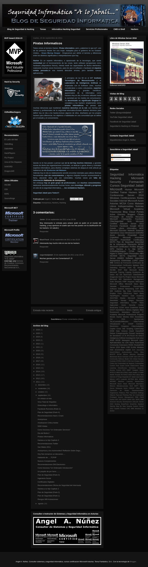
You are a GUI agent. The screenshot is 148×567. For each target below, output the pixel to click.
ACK (133, 350)
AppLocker (114, 305)
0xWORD (8, 166)
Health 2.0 (136, 372)
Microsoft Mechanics (136, 384)
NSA (132, 317)
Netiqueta (119, 388)
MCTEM (131, 379)
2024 (38, 337)
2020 (38, 351)
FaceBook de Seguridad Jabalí (123, 122)
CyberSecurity (138, 291)
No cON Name (128, 343)
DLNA (127, 365)
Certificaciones (128, 198)
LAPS (118, 379)
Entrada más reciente (43, 310)
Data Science (121, 331)
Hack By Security (136, 268)
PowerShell (125, 240)
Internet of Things (116, 377)
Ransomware (138, 286)
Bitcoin (125, 354)
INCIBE (7, 185)
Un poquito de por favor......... (49, 471)
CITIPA (118, 361)
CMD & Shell (119, 29)
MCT (141, 192)
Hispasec (131, 282)
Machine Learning (125, 381)
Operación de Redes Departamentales (127, 390)
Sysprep (129, 406)
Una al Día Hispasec (13, 162)
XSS (111, 350)
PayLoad (119, 395)
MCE (141, 228)
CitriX (142, 361)
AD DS (119, 275)
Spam (123, 347)
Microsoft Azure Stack (118, 384)
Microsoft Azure (136, 200)
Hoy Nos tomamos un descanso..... (51, 454)
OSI (6, 189)
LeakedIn (124, 379)
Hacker (141, 251)
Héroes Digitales (132, 310)
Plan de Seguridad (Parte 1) (49, 496)
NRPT (136, 386)
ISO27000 (114, 298)
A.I (124, 324)
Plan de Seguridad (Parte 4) (49, 412)
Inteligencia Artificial (117, 338)
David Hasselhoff (136, 331)
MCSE (141, 226)
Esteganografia (122, 333)
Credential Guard (137, 308)
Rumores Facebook (119, 226)
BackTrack (127, 275)
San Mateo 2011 (44, 447)
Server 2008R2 (117, 258)
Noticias (139, 206)
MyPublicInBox (115, 343)
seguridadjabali (46, 255)
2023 (38, 340)
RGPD (124, 399)
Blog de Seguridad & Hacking (20, 29)
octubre (41, 392)
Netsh (126, 388)
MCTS (122, 256)
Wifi (111, 291)
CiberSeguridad (116, 221)
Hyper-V (113, 253)
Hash (130, 372)
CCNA (131, 251)
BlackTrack (44, 240)
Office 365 (140, 388)
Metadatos (126, 312)
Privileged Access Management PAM (124, 397)
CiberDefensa (138, 275)
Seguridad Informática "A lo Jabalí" (13, 257)
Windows (114, 198)
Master (123, 298)
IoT (130, 377)
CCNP (131, 357)
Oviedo (113, 228)
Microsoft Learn (137, 340)
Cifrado (140, 214)
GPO (112, 249)
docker (112, 411)
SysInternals (139, 319)
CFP (138, 357)
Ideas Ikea (140, 374)
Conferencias (116, 195)
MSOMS (113, 381)
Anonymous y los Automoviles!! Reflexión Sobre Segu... (60, 451)
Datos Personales (131, 253)
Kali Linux (140, 338)
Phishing (126, 395)
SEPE (138, 399)
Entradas (116, 155)
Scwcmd (113, 402)
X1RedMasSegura (118, 251)
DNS (142, 265)
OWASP (131, 388)
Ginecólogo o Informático (47, 405)
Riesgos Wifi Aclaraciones (48, 499)
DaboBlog (8, 144)
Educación (132, 244)
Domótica (132, 368)
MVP (120, 270)
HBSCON (119, 372)
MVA (130, 221)
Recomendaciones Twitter (48, 444)
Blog (125, 212)
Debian (112, 333)
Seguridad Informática (127, 174)
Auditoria (118, 291)
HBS (142, 253)
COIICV (124, 361)
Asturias (114, 203)
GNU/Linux (127, 293)
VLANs (133, 347)
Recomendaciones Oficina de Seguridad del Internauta (59, 485)
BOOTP (112, 354)
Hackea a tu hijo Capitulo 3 (48, 440)
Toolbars (123, 408)
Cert (132, 361)
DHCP (112, 310)
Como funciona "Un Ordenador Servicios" (54, 430)
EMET (129, 370)
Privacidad (132, 235)
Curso (130, 203)
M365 (112, 340)
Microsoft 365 (116, 279)
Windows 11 (139, 408)
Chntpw (137, 361)
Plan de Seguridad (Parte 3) (49, 475)
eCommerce (119, 350)
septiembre (42, 395)
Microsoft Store (131, 284)
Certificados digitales (131, 265)
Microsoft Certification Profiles (123, 247)
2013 (38, 375)
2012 (38, 378)
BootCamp (114, 308)
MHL (136, 379)
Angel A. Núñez (50, 199)
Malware (139, 203)
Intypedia (125, 377)
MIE (111, 263)
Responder (44, 231)
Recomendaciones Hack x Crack (50, 416)
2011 (38, 382)
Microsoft (116, 189)
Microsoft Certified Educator (127, 222)
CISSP (130, 324)
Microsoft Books (137, 270)
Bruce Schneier (123, 357)
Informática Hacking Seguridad (66, 29)
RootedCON (139, 345)
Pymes (140, 212)
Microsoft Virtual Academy (127, 209)
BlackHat (140, 354)
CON (128, 361)
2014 (38, 371)
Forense (122, 268)
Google (133, 226)
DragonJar (114, 277)
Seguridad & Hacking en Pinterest (124, 126)
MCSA (122, 203)
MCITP (141, 249)
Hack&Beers (120, 310)
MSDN (141, 379)
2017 (38, 361)
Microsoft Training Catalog (120, 272)
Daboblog (113, 268)
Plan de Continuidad (136, 395)
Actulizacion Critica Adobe (48, 423)
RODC (130, 345)
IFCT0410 (124, 374)
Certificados (138, 240)
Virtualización (115, 324)
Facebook (139, 219)
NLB (131, 386)
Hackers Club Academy (133, 296)
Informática (131, 228)
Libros (121, 228)
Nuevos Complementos (47, 461)
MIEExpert (140, 282)
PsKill (142, 397)
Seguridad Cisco (136, 256)
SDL (133, 399)
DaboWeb (8, 148)
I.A (123, 336)
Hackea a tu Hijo (125, 249)
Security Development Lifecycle (127, 402)
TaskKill (116, 408)
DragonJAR (9, 171)
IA (125, 336)
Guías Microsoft (137, 277)
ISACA (141, 336)
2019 (38, 354)
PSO (127, 393)
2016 (38, 365)
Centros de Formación (122, 263)
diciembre (42, 385)
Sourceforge (9, 198)
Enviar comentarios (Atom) (72, 319)
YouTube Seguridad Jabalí (121, 117)
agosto (41, 504)
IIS (137, 336)
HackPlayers (9, 153)
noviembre (42, 388)
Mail (125, 270)
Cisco (122, 233)
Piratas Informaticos (45, 437)
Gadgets (135, 370)
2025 (38, 333)
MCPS (112, 242)
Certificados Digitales (46, 482)
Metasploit (126, 340)
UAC (128, 408)
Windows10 (130, 233)
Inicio (69, 310)
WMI (132, 408)
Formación (136, 182)
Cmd (142, 235)
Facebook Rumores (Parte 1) (49, 409)
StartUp (112, 406)
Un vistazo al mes (45, 398)
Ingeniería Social (44, 478)
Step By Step (121, 406)
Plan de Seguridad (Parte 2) (49, 492)
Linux (141, 260)
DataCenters (134, 365)
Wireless (140, 347)
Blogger (140, 247)
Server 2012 (137, 224)
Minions (112, 386)
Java (137, 377)
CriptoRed (114, 237)
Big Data (127, 291)
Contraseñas (139, 363)
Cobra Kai (113, 363)
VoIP (137, 289)
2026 (38, 330)
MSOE (118, 340)
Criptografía (126, 219)
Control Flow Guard (117, 365)
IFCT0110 (131, 336)
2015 (38, 368)
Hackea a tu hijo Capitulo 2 (48, 489)
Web (142, 289)
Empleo (113, 293)
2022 (38, 344)
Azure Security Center (132, 305)
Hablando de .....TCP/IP (47, 457)
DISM (112, 331)
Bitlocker (133, 354)
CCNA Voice (124, 308)
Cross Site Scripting (124, 329)
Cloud (132, 212)
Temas (43, 29)
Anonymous (46, 203)
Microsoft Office (116, 284)
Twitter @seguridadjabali (120, 113)
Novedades (139, 317)
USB (128, 347)
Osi (111, 319)
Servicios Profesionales (97, 29)
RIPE (6, 194)
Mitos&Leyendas (122, 386)
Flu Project (9, 158)
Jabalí (134, 377)
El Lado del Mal (11, 139)
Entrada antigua (93, 310)
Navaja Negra (127, 300)
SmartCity (133, 404)
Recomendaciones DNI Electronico (51, 464)
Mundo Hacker (116, 317)
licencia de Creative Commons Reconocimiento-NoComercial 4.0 (13, 264)
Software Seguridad (135, 258)
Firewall (132, 333)
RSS (123, 319)
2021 (38, 347)
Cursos (115, 185)
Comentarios (118, 159)
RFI (120, 399)
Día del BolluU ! (44, 433)
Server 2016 (136, 195)
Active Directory (117, 214)
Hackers (134, 29)
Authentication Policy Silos (133, 352)
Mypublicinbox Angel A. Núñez (123, 140)
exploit (128, 350)
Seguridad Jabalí (132, 185)
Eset (120, 277)
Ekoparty (118, 282)
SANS (129, 399)
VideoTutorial (138, 322)
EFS (124, 370)
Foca (120, 293)
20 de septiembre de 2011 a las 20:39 (61, 219)
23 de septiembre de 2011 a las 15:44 (68, 255)
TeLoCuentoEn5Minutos (119, 322)
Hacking (62, 203)
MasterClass (139, 381)
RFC (116, 399)
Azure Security (117, 235)
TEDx (141, 303)
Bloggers (131, 214)
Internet (123, 200)
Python (112, 399)
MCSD (141, 244)
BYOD (119, 354)
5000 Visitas (42, 426)
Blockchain (113, 357)
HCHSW (113, 256)
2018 (38, 358)
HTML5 (125, 372)
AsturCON (140, 350)
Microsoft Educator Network (122, 230)
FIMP (125, 282)
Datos (120, 253)
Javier (42, 219)
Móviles (126, 317)
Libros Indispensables (121, 206)
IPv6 (134, 374)
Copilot (112, 329)
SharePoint (125, 404)
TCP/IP (134, 303)
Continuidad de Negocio (126, 363)
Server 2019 (115, 347)
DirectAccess (122, 368)
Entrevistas (126, 260)
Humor (128, 189)
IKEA (130, 374)
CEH (135, 357)
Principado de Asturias (121, 217)
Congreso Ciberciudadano (132, 326)
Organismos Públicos (117, 393)
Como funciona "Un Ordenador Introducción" (55, 468)
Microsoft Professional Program (131, 315)
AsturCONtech (115, 352)
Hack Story (139, 293)
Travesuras (115, 212)
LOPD (135, 260)
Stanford (141, 404)
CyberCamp (139, 329)
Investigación (131, 338)
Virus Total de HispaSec (47, 402)
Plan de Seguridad (125, 242)
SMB (142, 399)
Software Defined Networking (122, 289)
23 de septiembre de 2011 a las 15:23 (65, 240)
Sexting (117, 404)
